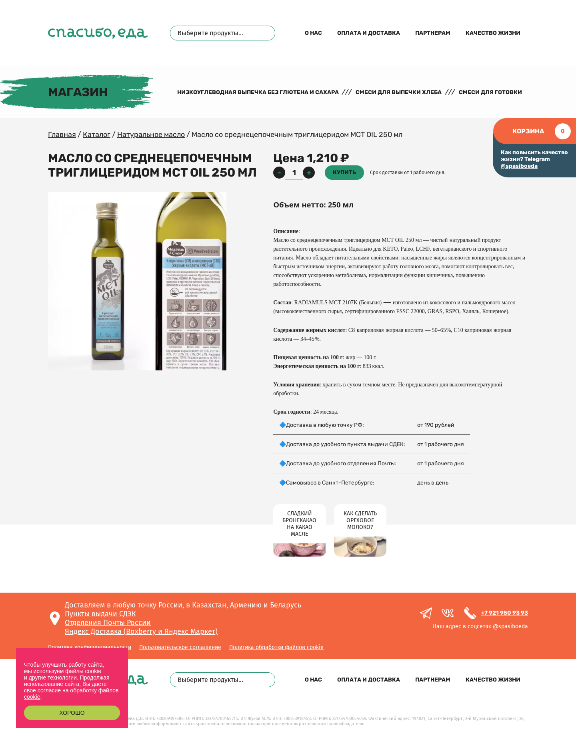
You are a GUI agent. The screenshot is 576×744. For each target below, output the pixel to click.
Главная (62, 134)
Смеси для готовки (490, 92)
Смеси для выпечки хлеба (399, 92)
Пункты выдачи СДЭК (100, 613)
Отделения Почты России (108, 622)
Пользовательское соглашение (180, 647)
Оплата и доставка (368, 33)
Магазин (78, 92)
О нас (313, 33)
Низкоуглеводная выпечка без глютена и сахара (258, 92)
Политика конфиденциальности (89, 647)
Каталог (96, 134)
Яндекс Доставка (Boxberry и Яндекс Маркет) (141, 631)
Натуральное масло (151, 134)
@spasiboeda (519, 166)
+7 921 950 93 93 (504, 612)
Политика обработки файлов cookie (276, 647)
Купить (344, 172)
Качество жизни (493, 33)
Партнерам (432, 33)
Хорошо (71, 713)
